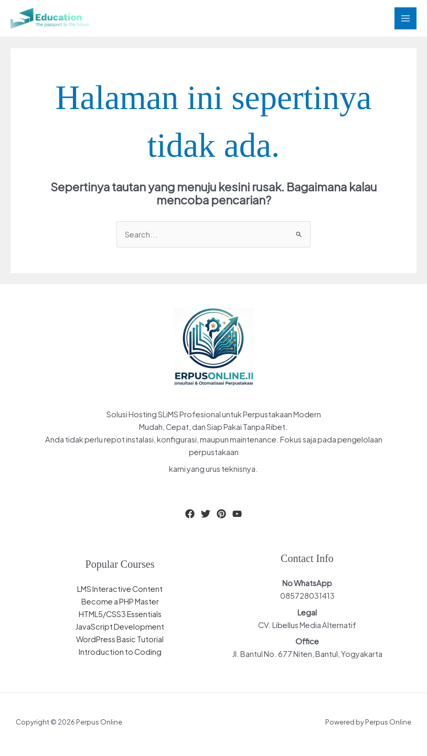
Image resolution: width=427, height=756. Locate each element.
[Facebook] (190, 514)
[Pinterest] (221, 514)
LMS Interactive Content (120, 588)
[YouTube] (237, 514)
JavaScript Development (120, 626)
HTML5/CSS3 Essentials (120, 614)
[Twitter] (205, 514)
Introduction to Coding (120, 651)
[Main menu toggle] (405, 18)
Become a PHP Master (120, 601)
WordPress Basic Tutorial (120, 639)
